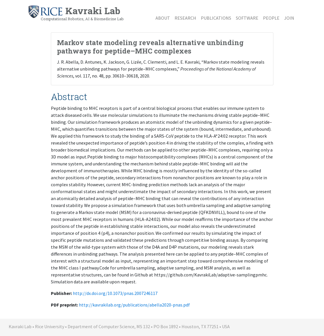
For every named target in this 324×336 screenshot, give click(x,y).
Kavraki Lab (76, 13)
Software (247, 18)
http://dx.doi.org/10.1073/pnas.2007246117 (115, 293)
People (271, 18)
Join (289, 18)
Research (185, 18)
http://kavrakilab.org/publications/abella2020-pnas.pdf (134, 305)
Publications (216, 18)
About (162, 18)
